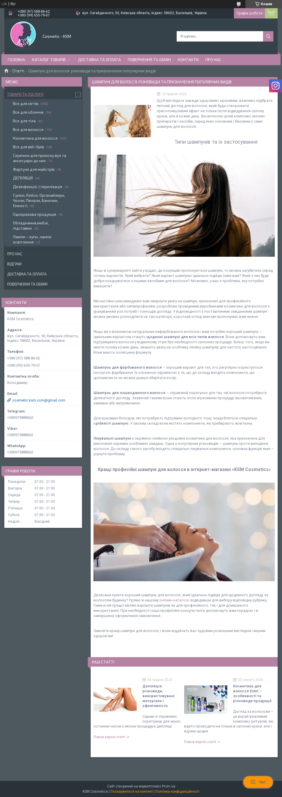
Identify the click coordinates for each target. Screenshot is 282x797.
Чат (258, 782)
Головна (16, 59)
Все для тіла (24, 120)
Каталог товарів (49, 59)
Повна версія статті (109, 737)
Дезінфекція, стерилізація (37, 186)
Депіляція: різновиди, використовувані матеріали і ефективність (158, 696)
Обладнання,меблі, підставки (31, 225)
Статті (18, 71)
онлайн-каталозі (174, 600)
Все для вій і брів (28, 146)
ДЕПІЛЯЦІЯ (23, 177)
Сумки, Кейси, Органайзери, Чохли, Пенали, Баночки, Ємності (39, 200)
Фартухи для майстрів (34, 169)
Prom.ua (168, 786)
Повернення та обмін (149, 59)
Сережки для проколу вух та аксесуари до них (39, 158)
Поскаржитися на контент (131, 792)
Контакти (188, 59)
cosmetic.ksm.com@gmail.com (38, 400)
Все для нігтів (25, 103)
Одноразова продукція (34, 214)
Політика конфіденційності (177, 792)
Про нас (213, 59)
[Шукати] (268, 36)
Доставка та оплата (99, 59)
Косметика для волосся (35, 138)
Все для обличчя (28, 112)
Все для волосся (28, 129)
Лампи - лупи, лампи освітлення (32, 239)
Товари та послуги (25, 94)
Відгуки (14, 264)
